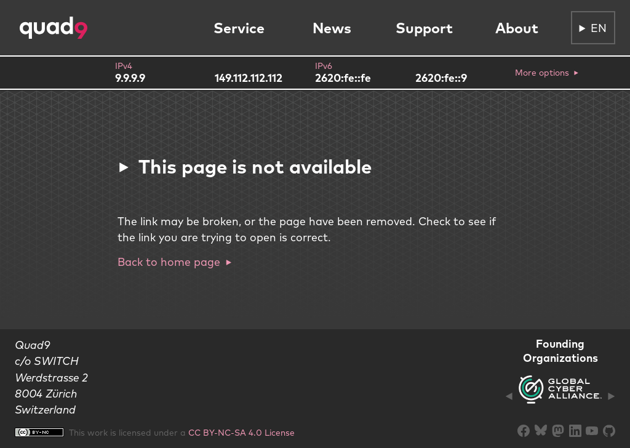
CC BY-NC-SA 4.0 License (241, 432)
